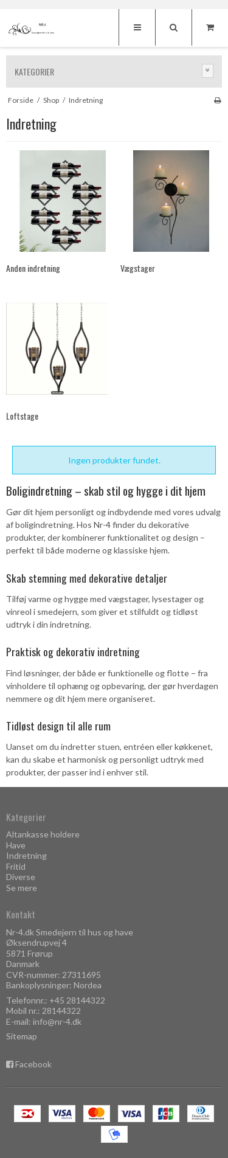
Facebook (33, 1064)
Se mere (21, 887)
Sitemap (21, 1036)
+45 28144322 (77, 1000)
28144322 (61, 1010)
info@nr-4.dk (57, 1021)
